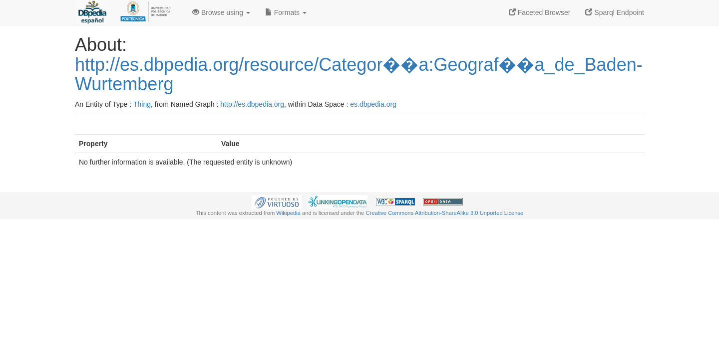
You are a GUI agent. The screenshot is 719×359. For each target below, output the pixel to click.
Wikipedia (288, 213)
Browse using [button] (221, 12)
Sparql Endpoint (614, 12)
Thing (142, 104)
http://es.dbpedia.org (252, 104)
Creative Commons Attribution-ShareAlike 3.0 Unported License (444, 213)
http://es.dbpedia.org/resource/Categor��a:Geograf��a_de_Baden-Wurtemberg (359, 74)
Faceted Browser (540, 12)
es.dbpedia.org (373, 104)
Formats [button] (286, 12)
